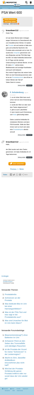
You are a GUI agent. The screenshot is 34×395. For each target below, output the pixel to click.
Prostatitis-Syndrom (7, 281)
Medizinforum (5, 8)
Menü (17, 5)
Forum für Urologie (14, 8)
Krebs (15, 114)
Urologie (5, 276)
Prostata (11, 45)
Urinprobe (16, 53)
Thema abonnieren (10, 19)
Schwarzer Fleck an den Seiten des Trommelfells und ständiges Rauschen (15, 343)
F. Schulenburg (17, 92)
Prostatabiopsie (18, 129)
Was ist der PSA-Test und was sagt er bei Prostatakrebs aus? (15, 314)
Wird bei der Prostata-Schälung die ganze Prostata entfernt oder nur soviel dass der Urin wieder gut (16, 373)
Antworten (29, 85)
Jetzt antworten (17, 164)
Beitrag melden (21, 85)
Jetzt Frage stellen (10, 21)
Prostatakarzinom (17, 77)
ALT (13, 65)
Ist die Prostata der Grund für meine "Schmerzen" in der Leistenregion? (15, 351)
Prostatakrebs (11, 294)
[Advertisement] (17, 226)
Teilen (5, 174)
